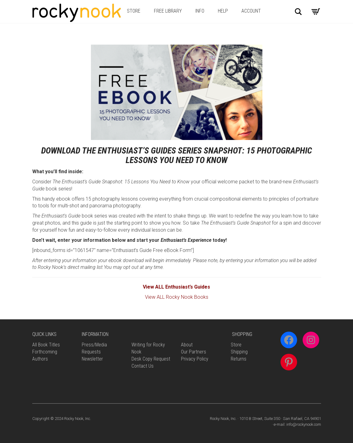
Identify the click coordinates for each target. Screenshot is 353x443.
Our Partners (193, 352)
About (187, 345)
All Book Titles (46, 345)
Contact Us (142, 366)
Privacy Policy (194, 359)
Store (133, 11)
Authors (40, 359)
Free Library (168, 11)
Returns (238, 359)
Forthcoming (44, 352)
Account (251, 11)
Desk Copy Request (150, 359)
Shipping (239, 352)
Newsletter (92, 359)
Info (199, 11)
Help (223, 11)
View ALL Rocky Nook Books (176, 297)
